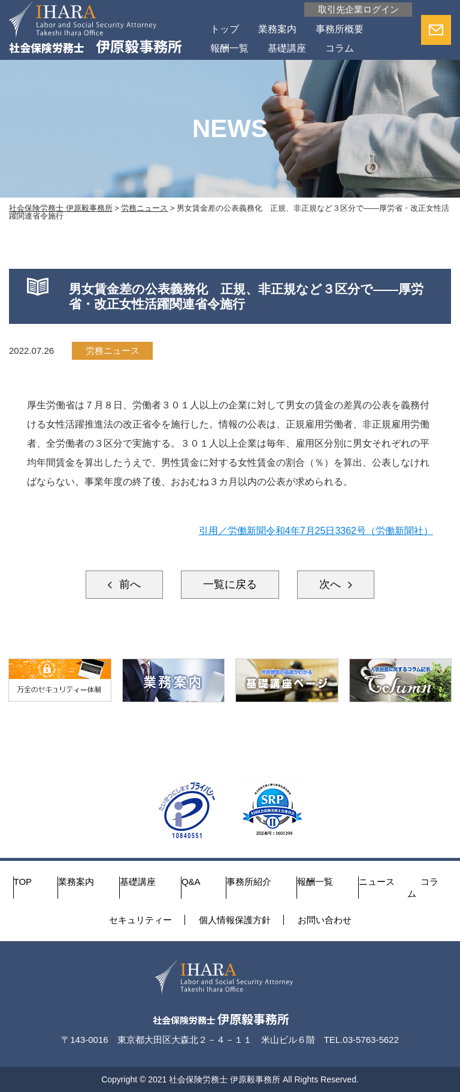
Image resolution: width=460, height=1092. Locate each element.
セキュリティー (140, 920)
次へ (331, 584)
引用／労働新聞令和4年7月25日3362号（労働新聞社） (316, 531)
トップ (224, 29)
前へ (128, 584)
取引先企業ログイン (358, 9)
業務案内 (277, 29)
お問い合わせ (325, 920)
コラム (339, 48)
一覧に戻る (230, 584)
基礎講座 (287, 48)
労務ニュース (113, 350)
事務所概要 (340, 29)
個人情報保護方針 (235, 920)
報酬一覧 (229, 48)
